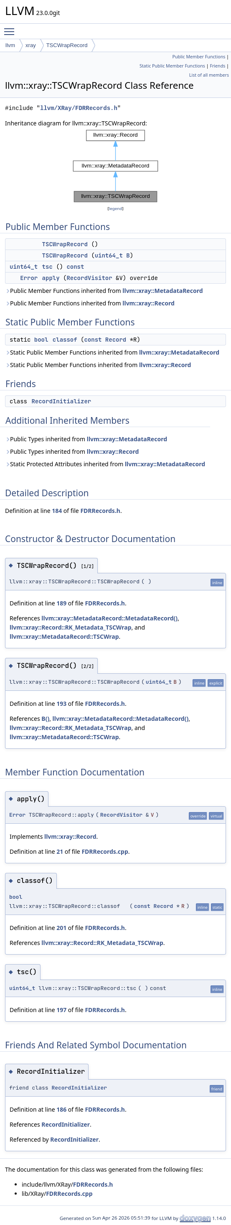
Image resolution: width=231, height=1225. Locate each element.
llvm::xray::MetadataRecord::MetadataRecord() (109, 618)
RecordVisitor (89, 278)
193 (61, 704)
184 (57, 511)
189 (61, 603)
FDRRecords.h (100, 511)
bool (41, 339)
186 (61, 1109)
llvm (10, 45)
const (75, 266)
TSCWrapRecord (67, 45)
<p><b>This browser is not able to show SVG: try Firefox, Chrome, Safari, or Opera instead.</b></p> (115, 166)
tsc (47, 266)
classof (65, 339)
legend (115, 208)
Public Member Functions (198, 57)
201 (61, 928)
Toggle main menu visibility (11, 28)
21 (59, 851)
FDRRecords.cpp (104, 851)
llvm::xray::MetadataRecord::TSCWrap (64, 636)
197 (61, 1010)
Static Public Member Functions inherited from (112, 352)
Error (29, 278)
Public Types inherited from (86, 439)
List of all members (209, 75)
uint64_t (109, 255)
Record (115, 339)
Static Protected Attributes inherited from (105, 464)
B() (45, 718)
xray (30, 45)
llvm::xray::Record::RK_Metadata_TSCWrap (70, 627)
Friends (217, 66)
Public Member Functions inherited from (104, 291)
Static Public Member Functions (172, 66)
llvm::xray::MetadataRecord (162, 291)
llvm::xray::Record (148, 303)
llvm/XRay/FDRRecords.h (78, 108)
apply (51, 278)
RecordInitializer (61, 401)
